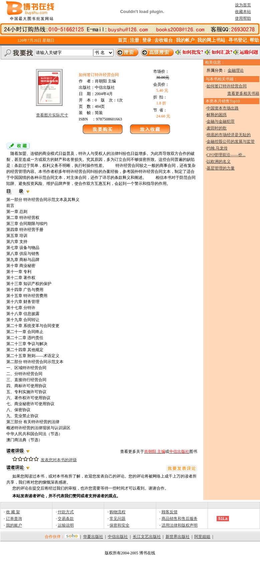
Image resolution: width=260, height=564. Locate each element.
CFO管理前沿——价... (226, 155)
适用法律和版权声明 (180, 525)
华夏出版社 (93, 536)
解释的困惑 (217, 114)
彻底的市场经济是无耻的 (229, 134)
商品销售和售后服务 (180, 518)
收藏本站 (243, 11)
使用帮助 (243, 18)
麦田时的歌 (217, 128)
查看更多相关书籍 (243, 93)
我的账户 (14, 525)
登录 (147, 40)
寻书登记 (237, 40)
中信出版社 (118, 536)
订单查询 (14, 518)
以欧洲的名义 (219, 161)
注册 (135, 40)
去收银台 (163, 40)
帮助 (254, 40)
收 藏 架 (13, 512)
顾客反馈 (170, 512)
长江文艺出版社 (147, 536)
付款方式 (66, 512)
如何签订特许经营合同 (227, 86)
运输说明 (66, 525)
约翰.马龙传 (217, 148)
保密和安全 (119, 525)
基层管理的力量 (221, 168)
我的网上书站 (211, 40)
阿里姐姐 (202, 536)
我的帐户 (185, 40)
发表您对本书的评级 (59, 460)
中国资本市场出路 (223, 108)
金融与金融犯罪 (221, 121)
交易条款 (66, 518)
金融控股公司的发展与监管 (231, 141)
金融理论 (236, 70)
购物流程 (117, 512)
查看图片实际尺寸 (52, 115)
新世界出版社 (178, 536)
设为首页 (243, 5)
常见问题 (117, 518)
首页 (122, 40)
